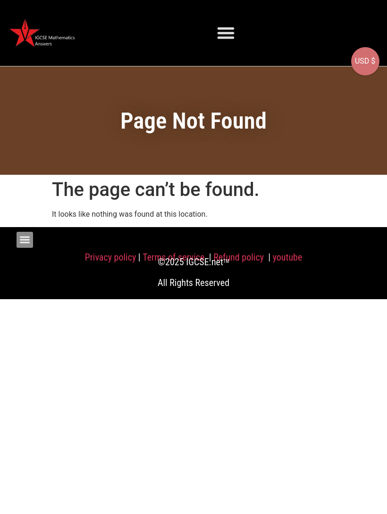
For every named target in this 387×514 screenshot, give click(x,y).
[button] (226, 33)
